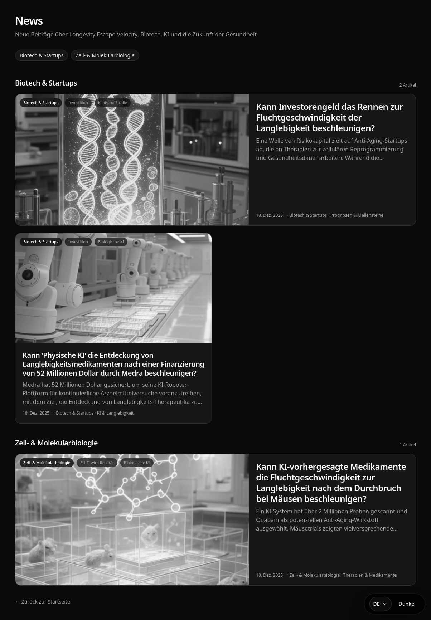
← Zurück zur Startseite (42, 601)
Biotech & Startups (41, 55)
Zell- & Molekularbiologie (105, 55)
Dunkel (407, 603)
